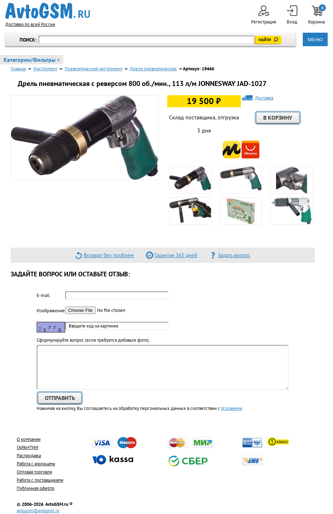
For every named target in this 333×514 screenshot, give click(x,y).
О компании (29, 439)
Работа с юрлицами (36, 464)
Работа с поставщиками (40, 480)
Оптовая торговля (34, 472)
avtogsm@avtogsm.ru (38, 511)
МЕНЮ (315, 39)
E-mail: (44, 295)
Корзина (317, 15)
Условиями (231, 408)
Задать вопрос (234, 255)
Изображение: (51, 311)
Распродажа (29, 456)
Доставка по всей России (30, 24)
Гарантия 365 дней (175, 255)
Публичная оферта (35, 488)
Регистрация (263, 15)
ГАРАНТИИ (27, 447)
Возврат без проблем (109, 255)
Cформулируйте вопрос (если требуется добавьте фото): (93, 340)
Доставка (264, 98)
